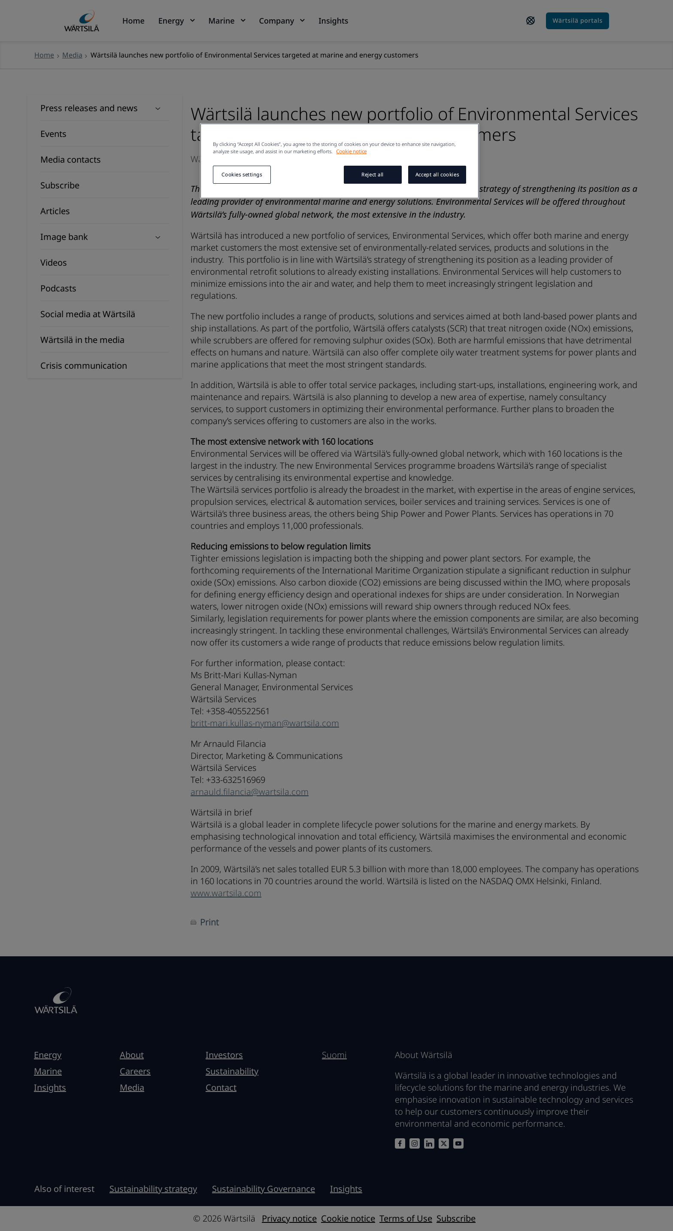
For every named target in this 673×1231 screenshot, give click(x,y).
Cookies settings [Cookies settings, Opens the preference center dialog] (241, 174)
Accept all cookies (437, 174)
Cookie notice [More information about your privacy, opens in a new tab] (351, 151)
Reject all (372, 174)
